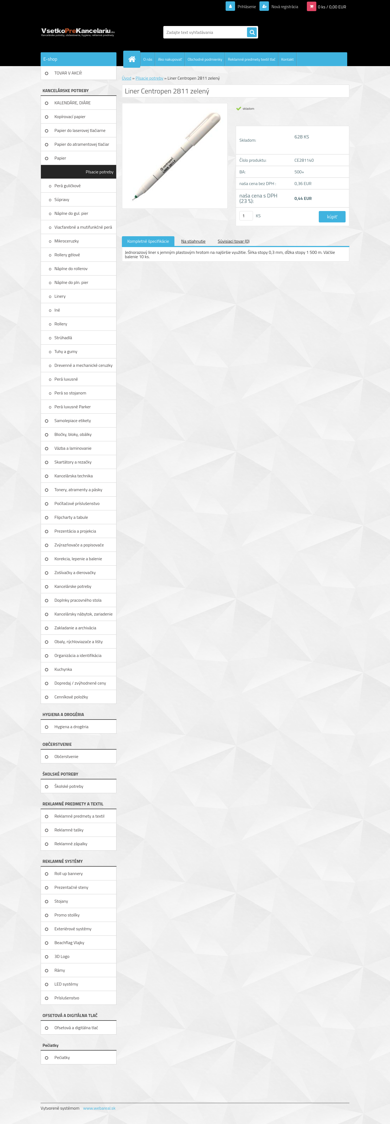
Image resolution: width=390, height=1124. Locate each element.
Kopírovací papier (70, 116)
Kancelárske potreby (72, 586)
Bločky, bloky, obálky (73, 434)
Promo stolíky (67, 915)
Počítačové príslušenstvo (77, 503)
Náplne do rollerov (71, 268)
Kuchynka (63, 669)
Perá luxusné (66, 379)
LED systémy (66, 984)
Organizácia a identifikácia (78, 655)
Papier (60, 158)
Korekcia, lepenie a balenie (78, 558)
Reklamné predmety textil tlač (251, 59)
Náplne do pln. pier (71, 282)
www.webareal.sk (99, 1108)
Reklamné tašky (68, 830)
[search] (252, 32)
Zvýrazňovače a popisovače (79, 545)
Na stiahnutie (193, 241)
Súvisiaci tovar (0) (233, 241)
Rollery (61, 323)
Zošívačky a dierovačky (75, 572)
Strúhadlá (63, 337)
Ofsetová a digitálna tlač (76, 1027)
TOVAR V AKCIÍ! (68, 73)
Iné (57, 310)
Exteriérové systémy (73, 928)
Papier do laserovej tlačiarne (80, 130)
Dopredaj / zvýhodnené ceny (80, 683)
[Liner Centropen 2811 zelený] (175, 105)
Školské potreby (68, 786)
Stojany (61, 901)
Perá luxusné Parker (73, 406)
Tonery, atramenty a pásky (78, 489)
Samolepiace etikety (72, 420)
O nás (147, 59)
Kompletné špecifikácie (148, 241)
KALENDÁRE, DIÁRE (72, 102)
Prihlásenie (243, 6)
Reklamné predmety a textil (79, 816)
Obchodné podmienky (205, 59)
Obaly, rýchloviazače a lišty (78, 641)
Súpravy (62, 199)
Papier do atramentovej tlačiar (81, 144)
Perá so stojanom (70, 393)
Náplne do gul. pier (71, 213)
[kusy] (246, 216)
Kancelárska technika (73, 475)
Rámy (59, 970)
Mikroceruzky (67, 241)
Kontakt (287, 59)
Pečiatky (62, 1057)
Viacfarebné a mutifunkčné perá (83, 227)
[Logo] (78, 32)
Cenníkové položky (71, 697)
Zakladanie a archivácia (75, 627)
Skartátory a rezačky (73, 462)
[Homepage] (134, 59)
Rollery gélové (67, 254)
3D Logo (62, 956)
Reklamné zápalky (70, 843)
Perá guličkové (68, 185)
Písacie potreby (99, 172)
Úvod (126, 78)
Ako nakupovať (170, 59)
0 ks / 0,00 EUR (332, 6)
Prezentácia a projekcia (75, 531)
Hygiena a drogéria (71, 726)
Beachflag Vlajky (69, 942)
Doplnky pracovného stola (78, 600)
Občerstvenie (66, 756)
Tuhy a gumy (66, 351)
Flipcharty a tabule (71, 517)
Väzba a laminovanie (73, 448)
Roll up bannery (68, 873)
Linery (60, 296)
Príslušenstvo (66, 998)
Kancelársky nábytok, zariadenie (83, 614)
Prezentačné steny (71, 887)
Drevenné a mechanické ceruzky (83, 365)
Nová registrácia (283, 6)
